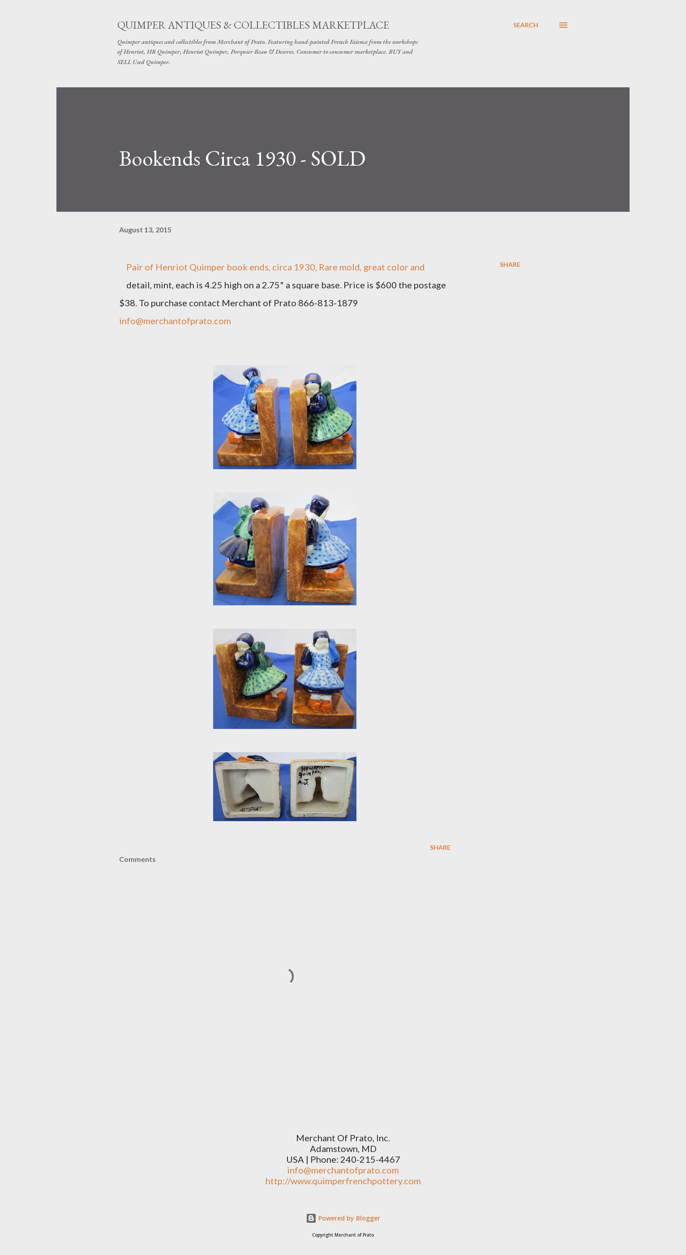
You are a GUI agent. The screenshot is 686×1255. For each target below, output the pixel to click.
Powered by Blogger (343, 1218)
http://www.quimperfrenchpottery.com (343, 1180)
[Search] (525, 25)
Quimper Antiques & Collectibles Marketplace (253, 25)
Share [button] (510, 264)
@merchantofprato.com (183, 320)
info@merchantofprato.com (343, 1170)
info (127, 320)
